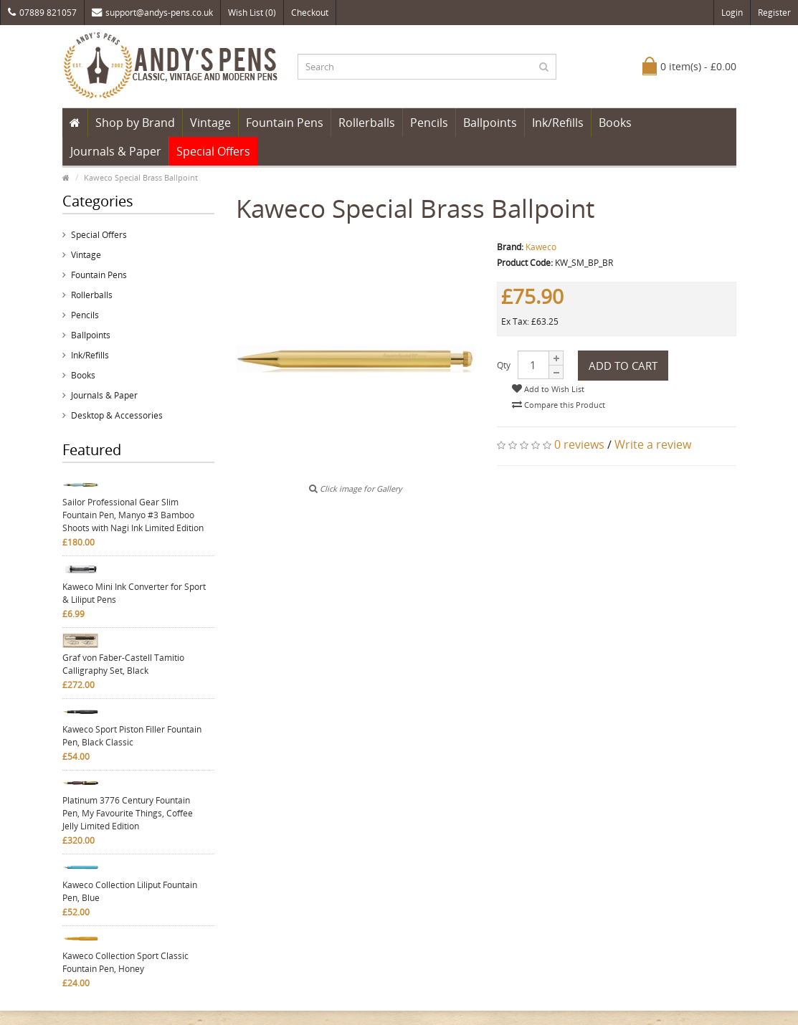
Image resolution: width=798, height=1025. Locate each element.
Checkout (309, 12)
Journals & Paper (115, 151)
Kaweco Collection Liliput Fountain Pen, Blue (129, 891)
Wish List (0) (252, 12)
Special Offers (213, 151)
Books (615, 122)
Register (774, 12)
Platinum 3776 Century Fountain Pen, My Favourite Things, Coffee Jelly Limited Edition (127, 813)
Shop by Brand (135, 122)
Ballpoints (490, 122)
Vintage (210, 122)
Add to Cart (623, 365)
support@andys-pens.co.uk (152, 12)
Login (732, 12)
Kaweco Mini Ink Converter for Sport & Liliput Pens (134, 593)
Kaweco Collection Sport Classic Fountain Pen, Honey (125, 962)
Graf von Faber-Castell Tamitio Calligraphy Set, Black (123, 664)
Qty (503, 365)
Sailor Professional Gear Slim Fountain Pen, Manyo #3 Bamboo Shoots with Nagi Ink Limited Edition (133, 515)
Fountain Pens (284, 122)
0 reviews (579, 444)
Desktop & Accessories (117, 415)
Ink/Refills (558, 122)
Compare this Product (558, 404)
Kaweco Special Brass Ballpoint (141, 177)
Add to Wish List (548, 388)
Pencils (429, 122)
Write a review (652, 444)
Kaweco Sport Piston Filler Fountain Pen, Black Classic (131, 735)
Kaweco (541, 247)
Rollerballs (366, 122)
